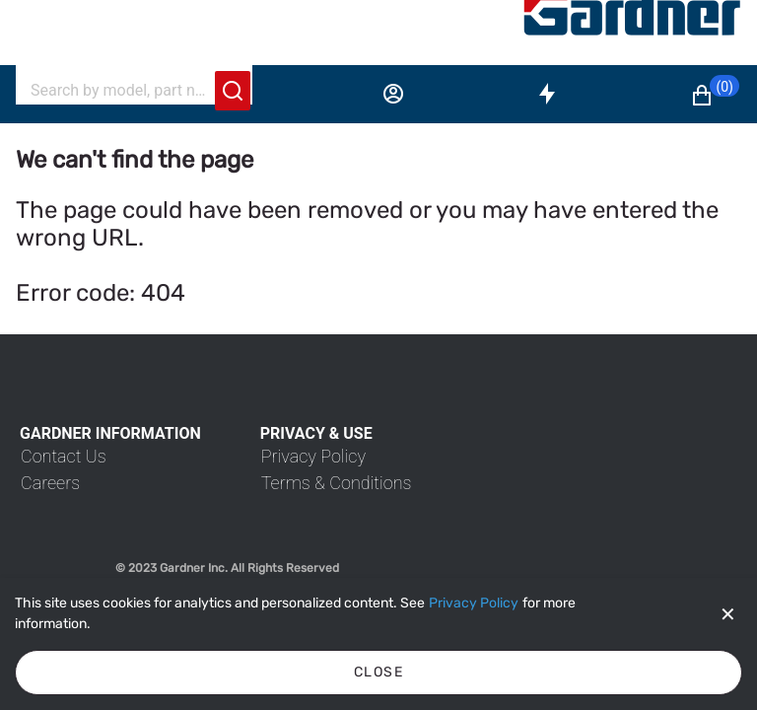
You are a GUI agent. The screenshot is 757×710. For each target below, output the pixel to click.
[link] (63, 456)
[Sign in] (393, 93)
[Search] (122, 91)
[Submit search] (232, 90)
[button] (714, 95)
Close (378, 672)
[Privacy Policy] (473, 603)
